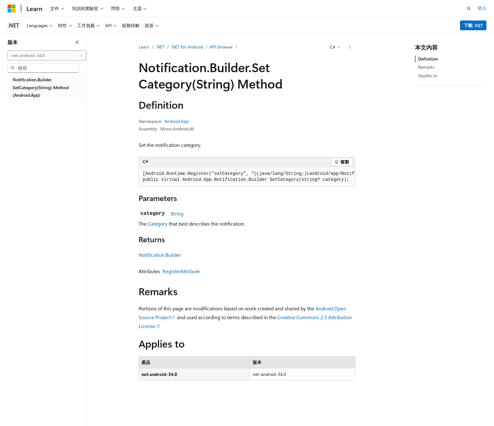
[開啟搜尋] (468, 8)
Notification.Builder (160, 254)
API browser (221, 47)
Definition (428, 59)
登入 (482, 8)
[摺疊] (77, 42)
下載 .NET (473, 25)
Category (158, 223)
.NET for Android (187, 47)
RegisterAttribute (181, 271)
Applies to (427, 75)
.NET (160, 47)
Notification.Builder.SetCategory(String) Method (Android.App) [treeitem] (41, 87)
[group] (247, 177)
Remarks (426, 67)
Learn (144, 47)
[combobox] (47, 55)
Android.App (176, 121)
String (176, 213)
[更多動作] (349, 47)
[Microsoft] (12, 8)
